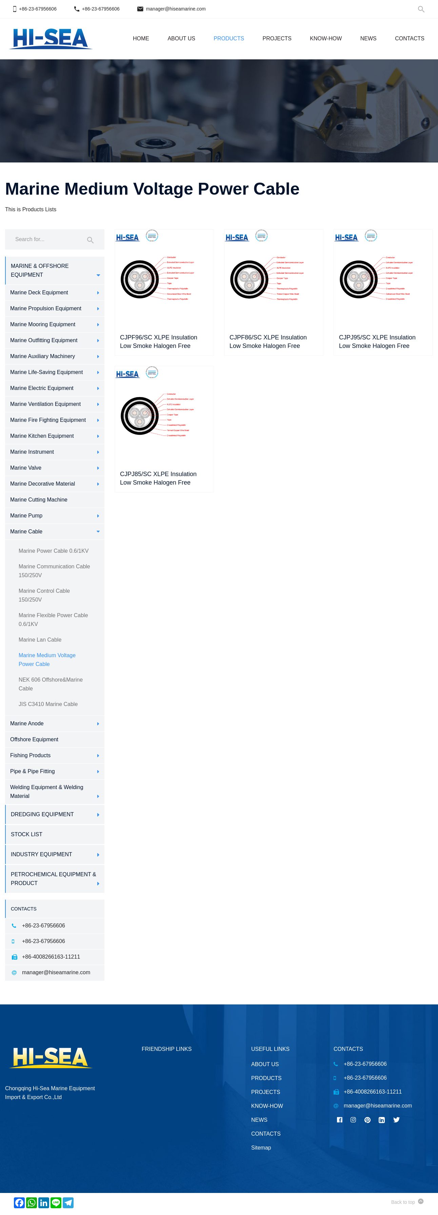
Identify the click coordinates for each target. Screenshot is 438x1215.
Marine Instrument (32, 452)
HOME (141, 38)
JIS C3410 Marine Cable (48, 704)
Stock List (26, 834)
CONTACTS (409, 38)
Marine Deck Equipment (39, 292)
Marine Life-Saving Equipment (46, 372)
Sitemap (261, 1148)
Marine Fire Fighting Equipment (48, 420)
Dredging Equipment (42, 814)
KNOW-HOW (326, 38)
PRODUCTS (229, 38)
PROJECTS (277, 38)
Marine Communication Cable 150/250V (54, 571)
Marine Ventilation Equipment (45, 404)
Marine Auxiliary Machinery (42, 356)
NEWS (368, 38)
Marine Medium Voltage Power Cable (47, 659)
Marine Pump (26, 515)
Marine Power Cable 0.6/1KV (53, 551)
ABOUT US (181, 38)
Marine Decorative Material (42, 484)
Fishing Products (30, 755)
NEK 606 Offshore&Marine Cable (51, 684)
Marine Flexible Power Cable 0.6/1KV (53, 619)
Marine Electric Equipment (42, 388)
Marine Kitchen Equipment (42, 436)
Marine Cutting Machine (38, 500)
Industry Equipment (41, 854)
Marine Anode (27, 723)
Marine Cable (26, 531)
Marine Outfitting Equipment (43, 340)
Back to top (407, 1201)
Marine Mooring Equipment (42, 324)
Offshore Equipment (34, 739)
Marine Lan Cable (40, 640)
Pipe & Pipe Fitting (32, 771)
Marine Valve (25, 468)
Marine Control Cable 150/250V (44, 595)
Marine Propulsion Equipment (45, 308)
